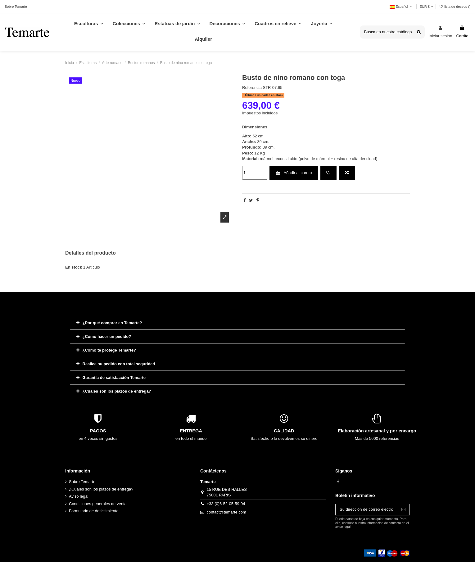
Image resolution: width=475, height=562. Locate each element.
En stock (73, 267)
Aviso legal (78, 496)
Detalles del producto (90, 253)
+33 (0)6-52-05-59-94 (226, 503)
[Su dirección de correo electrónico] (366, 509)
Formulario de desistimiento (94, 511)
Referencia (252, 87)
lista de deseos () (454, 6)
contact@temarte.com (226, 512)
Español (401, 6)
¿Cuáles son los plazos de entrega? (101, 489)
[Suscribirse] (403, 509)
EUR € (425, 6)
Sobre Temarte (16, 6)
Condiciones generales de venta (98, 503)
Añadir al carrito (293, 172)
